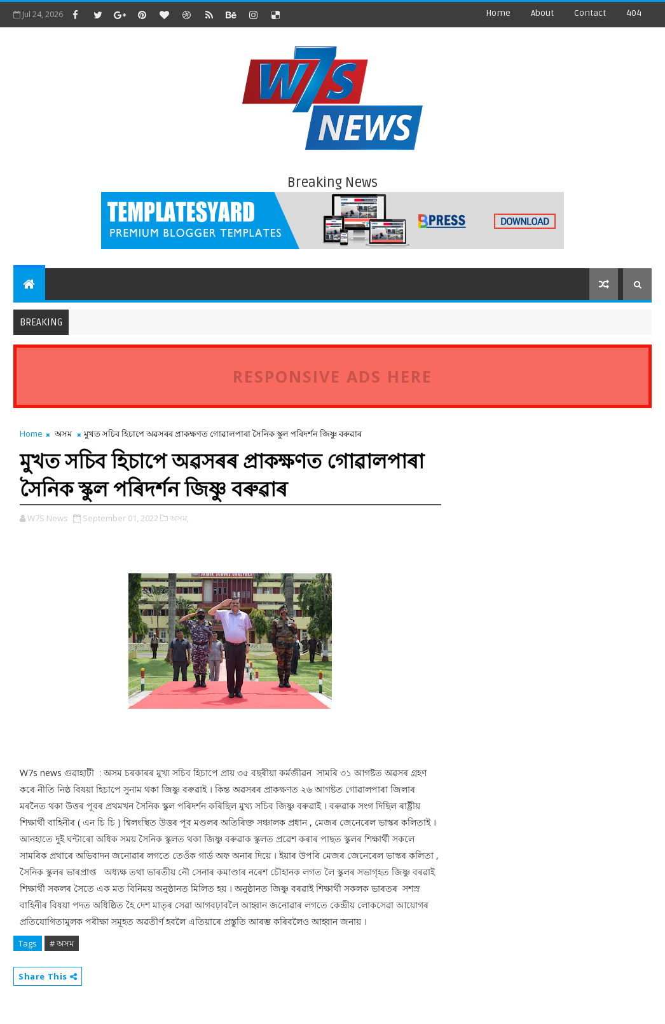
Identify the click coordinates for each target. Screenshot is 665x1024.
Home (498, 13)
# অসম (62, 943)
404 (633, 13)
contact (590, 13)
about (542, 13)
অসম (63, 433)
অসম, (179, 518)
